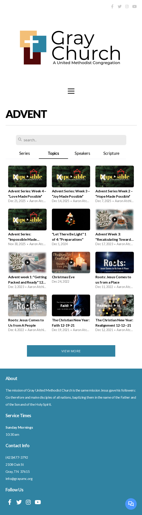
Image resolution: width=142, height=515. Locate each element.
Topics (53, 153)
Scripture (111, 153)
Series (24, 153)
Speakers (82, 153)
